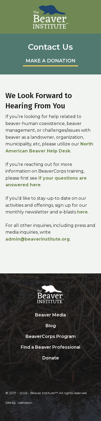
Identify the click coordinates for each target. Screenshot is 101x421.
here (82, 212)
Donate (50, 358)
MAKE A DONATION (50, 61)
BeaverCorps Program (51, 336)
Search (51, 369)
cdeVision (25, 403)
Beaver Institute (51, 16)
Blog (51, 325)
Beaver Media (50, 314)
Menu (94, 7)
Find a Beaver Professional (50, 347)
